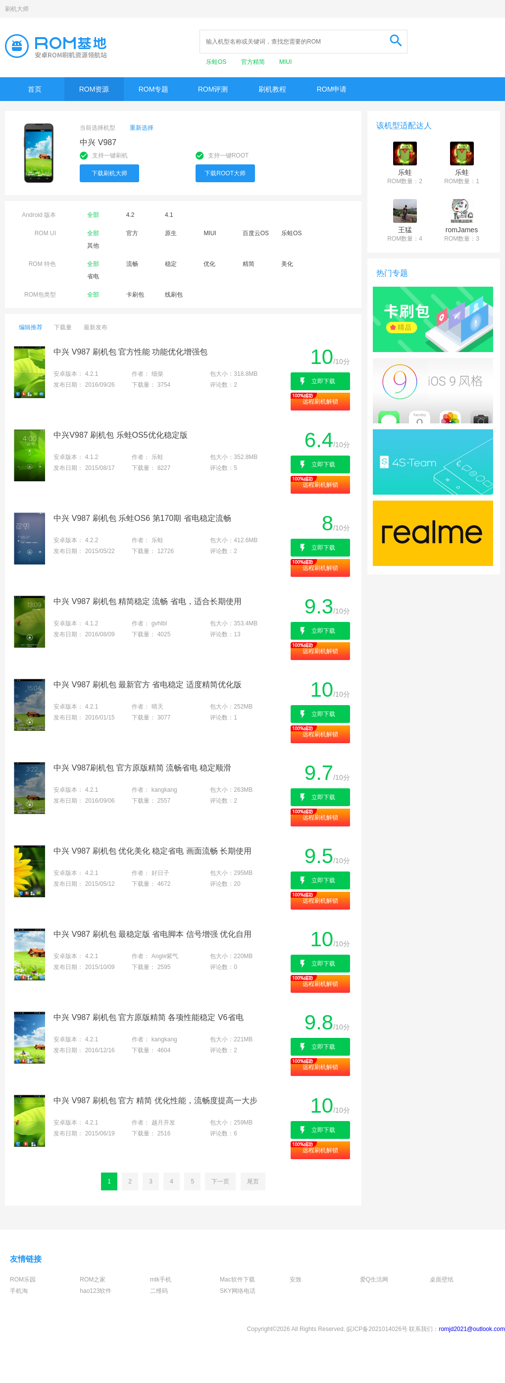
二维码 (159, 1290)
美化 (287, 263)
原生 (171, 233)
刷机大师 (17, 8)
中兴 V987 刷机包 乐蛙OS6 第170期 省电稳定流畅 (142, 518)
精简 (248, 263)
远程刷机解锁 (320, 401)
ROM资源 (94, 89)
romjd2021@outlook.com (472, 1329)
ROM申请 (332, 89)
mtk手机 (160, 1279)
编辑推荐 (31, 327)
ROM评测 (213, 89)
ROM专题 (154, 89)
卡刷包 (135, 294)
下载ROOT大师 (225, 173)
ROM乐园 (23, 1279)
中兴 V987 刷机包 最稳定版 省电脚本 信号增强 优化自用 (152, 934)
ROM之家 (92, 1279)
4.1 (169, 214)
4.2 (130, 214)
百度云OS (256, 233)
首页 (35, 89)
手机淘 (19, 1290)
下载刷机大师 (109, 173)
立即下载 (323, 381)
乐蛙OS (217, 61)
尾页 (253, 1181)
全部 (93, 214)
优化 (209, 263)
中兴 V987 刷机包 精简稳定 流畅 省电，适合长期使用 (147, 601)
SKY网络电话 (237, 1290)
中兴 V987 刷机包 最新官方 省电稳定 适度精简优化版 (147, 684)
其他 (93, 245)
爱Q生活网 (374, 1279)
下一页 (220, 1181)
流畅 (132, 263)
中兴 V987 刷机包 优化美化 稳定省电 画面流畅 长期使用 (152, 851)
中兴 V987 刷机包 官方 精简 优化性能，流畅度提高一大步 (155, 1100)
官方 (132, 233)
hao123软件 (95, 1290)
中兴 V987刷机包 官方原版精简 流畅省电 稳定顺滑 (142, 768)
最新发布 (95, 327)
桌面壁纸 (442, 1279)
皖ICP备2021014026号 (377, 1329)
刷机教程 (272, 89)
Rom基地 (56, 46)
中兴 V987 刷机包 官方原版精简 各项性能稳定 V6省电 (148, 1017)
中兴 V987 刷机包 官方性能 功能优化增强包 (130, 352)
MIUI (285, 61)
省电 (93, 276)
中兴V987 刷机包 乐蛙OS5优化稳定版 (120, 435)
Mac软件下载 (237, 1279)
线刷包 (174, 294)
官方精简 (253, 61)
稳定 (171, 263)
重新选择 (141, 127)
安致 (296, 1279)
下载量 (63, 327)
